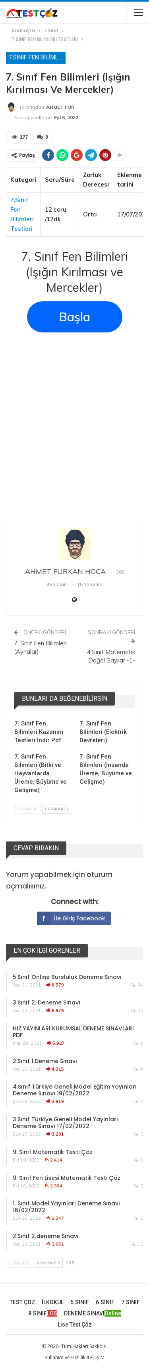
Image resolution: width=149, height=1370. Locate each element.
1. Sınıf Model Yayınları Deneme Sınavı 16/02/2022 (66, 1206)
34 (137, 985)
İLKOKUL (53, 1302)
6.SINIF (105, 1302)
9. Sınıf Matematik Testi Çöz (53, 1152)
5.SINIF (79, 1302)
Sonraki (56, 809)
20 (137, 1010)
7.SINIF (130, 1302)
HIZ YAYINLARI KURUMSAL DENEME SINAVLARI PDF (73, 1031)
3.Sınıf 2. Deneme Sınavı (46, 1002)
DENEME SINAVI (92, 1313)
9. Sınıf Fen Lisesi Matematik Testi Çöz (66, 1178)
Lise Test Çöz (75, 1324)
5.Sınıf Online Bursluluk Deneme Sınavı (67, 977)
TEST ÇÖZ (22, 1302)
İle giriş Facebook (71, 918)
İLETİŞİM (95, 1357)
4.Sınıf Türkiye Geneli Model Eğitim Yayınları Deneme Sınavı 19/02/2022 (75, 1090)
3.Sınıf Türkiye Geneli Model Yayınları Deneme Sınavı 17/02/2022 (65, 1122)
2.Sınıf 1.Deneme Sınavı (45, 1061)
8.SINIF (42, 1313)
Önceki (27, 809)
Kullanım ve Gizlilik (65, 1357)
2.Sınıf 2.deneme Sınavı (46, 1236)
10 (137, 1244)
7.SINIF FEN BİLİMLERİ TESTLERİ (37, 57)
